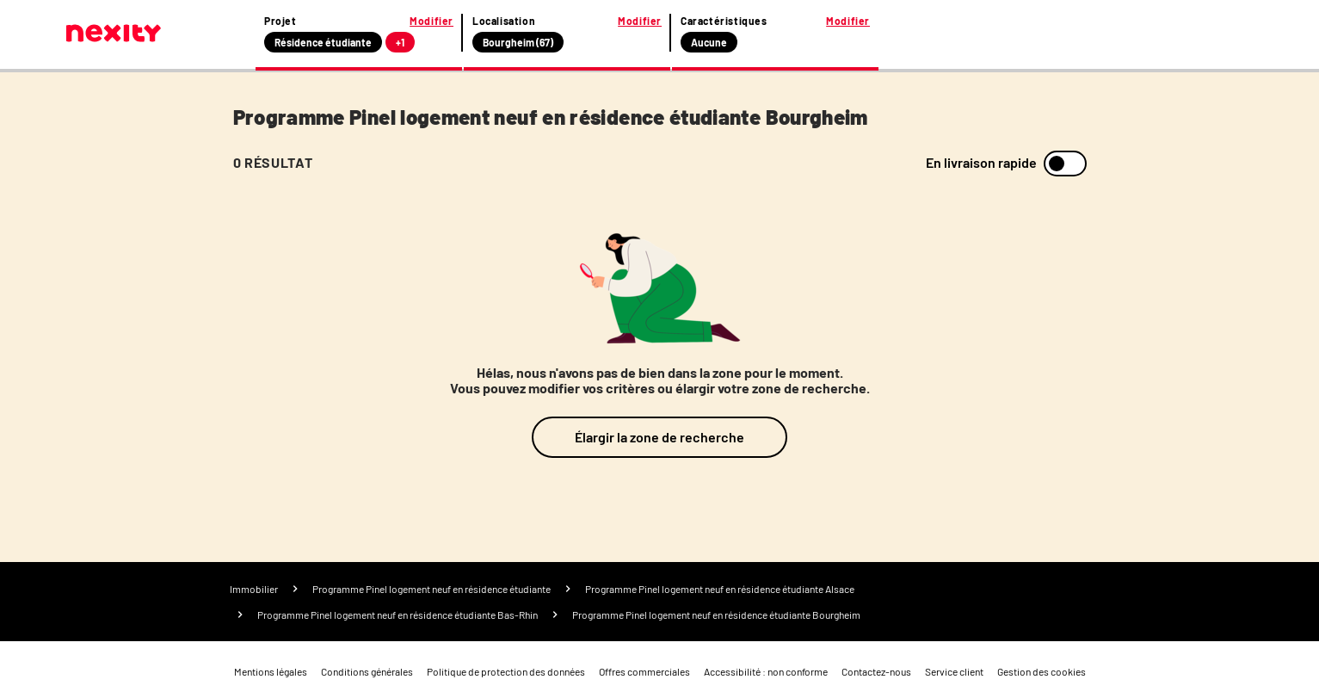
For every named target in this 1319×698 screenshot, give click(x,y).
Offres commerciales (644, 671)
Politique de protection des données (506, 671)
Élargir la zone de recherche (659, 437)
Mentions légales (270, 671)
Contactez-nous (876, 671)
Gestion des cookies (1041, 671)
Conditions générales (367, 671)
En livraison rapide (981, 162)
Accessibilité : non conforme (766, 671)
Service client (954, 671)
